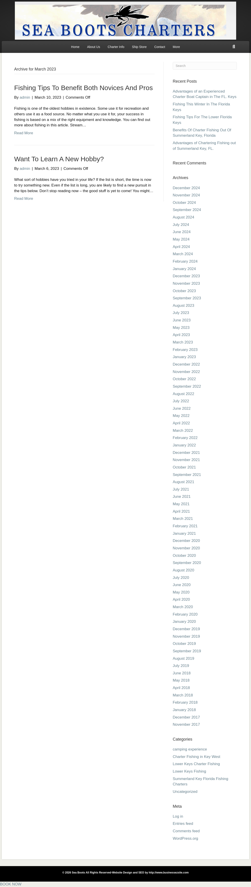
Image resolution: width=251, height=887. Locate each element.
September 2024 (187, 210)
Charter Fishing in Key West (196, 757)
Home (75, 47)
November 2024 (186, 195)
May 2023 (181, 327)
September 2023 (187, 298)
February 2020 (185, 614)
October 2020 (184, 555)
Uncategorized (185, 791)
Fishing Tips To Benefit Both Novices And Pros (83, 87)
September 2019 (187, 651)
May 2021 (181, 504)
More (176, 47)
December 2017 (186, 717)
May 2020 (181, 592)
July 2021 (181, 489)
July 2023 (181, 313)
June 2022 (181, 408)
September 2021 (187, 475)
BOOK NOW (10, 884)
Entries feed (183, 823)
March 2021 (183, 518)
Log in (178, 816)
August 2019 (183, 658)
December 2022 (186, 364)
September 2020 (187, 563)
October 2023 (184, 291)
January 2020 (184, 621)
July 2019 (181, 666)
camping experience (190, 749)
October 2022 (184, 379)
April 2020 (181, 599)
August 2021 (183, 482)
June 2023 (181, 320)
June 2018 (181, 673)
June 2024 (181, 232)
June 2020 (181, 585)
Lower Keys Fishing (189, 771)
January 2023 (184, 357)
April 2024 (181, 247)
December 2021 (186, 452)
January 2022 (184, 445)
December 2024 (186, 188)
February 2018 (185, 702)
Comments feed (186, 831)
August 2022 (183, 394)
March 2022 (183, 430)
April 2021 (181, 511)
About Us (93, 47)
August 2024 (183, 217)
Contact (159, 47)
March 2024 (183, 254)
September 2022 (187, 386)
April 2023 (181, 335)
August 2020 (183, 570)
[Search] (234, 47)
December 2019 (186, 629)
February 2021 (185, 526)
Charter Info (116, 47)
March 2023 (183, 342)
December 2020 (186, 541)
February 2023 (185, 350)
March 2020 (183, 607)
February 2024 (185, 261)
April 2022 (181, 423)
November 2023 (186, 283)
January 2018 (184, 710)
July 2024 (181, 225)
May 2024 (181, 239)
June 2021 (181, 496)
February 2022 (185, 438)
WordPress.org (185, 838)
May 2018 (181, 680)
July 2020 (181, 577)
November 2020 (186, 548)
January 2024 (184, 269)
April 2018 (181, 688)
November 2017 (186, 724)
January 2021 (184, 533)
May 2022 (181, 416)
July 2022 (181, 401)
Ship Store (139, 47)
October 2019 (184, 643)
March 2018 (183, 695)
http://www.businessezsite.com (168, 872)
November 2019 (186, 636)
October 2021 (184, 467)
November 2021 (186, 460)
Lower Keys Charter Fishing (196, 764)
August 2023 (183, 305)
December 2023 (186, 276)
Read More (23, 133)
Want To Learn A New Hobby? (59, 159)
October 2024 (184, 202)
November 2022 (186, 372)
